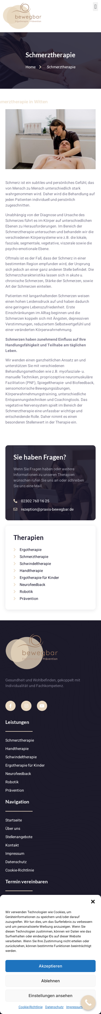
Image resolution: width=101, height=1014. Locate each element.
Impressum (74, 1007)
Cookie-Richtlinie (31, 1007)
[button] (93, 901)
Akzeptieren (50, 966)
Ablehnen (50, 980)
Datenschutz (54, 1007)
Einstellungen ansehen (50, 995)
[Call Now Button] (88, 1002)
